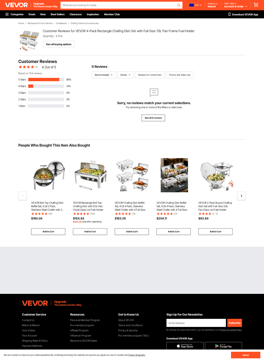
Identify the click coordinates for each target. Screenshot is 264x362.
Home (21, 23)
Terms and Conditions (130, 325)
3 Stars (22, 92)
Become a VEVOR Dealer (83, 340)
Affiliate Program (79, 330)
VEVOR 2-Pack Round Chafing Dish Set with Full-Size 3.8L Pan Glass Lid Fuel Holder (215, 206)
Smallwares (61, 23)
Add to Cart (48, 231)
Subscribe (235, 322)
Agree (246, 355)
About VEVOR (125, 320)
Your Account (29, 335)
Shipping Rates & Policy (35, 340)
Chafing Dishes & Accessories (84, 23)
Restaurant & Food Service (40, 23)
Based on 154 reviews (30, 73)
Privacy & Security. (136, 355)
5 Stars (22, 79)
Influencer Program (80, 335)
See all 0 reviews (153, 117)
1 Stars (21, 105)
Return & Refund (30, 325)
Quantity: (48, 36)
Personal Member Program (85, 320)
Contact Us (28, 320)
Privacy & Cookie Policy (230, 329)
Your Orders (28, 330)
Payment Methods (32, 345)
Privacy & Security (128, 330)
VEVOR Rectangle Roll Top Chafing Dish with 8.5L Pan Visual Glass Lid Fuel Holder (88, 206)
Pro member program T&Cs (133, 335)
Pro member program (82, 325)
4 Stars (22, 86)
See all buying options (58, 44)
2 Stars (22, 99)
